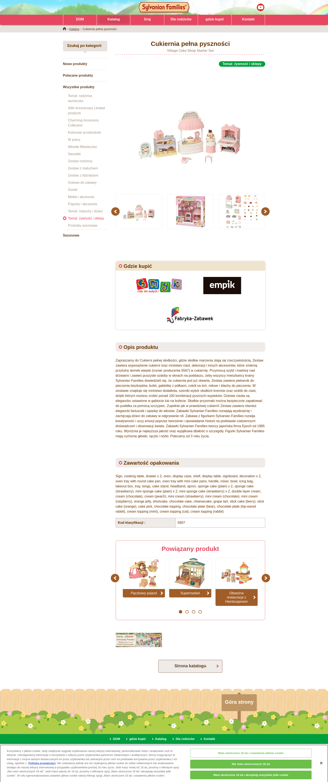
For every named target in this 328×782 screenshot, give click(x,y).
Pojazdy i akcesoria (82, 204)
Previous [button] (116, 211)
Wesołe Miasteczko (82, 147)
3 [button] (193, 611)
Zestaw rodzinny (80, 161)
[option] (190, 128)
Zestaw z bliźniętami (83, 175)
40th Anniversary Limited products (86, 110)
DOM (80, 19)
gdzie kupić (215, 19)
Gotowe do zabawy (82, 182)
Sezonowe (71, 235)
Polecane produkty (78, 75)
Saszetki (74, 154)
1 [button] (180, 611)
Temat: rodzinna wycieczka (80, 98)
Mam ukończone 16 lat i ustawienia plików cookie (251, 756)
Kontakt (248, 19)
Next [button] (265, 211)
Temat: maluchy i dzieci (85, 211)
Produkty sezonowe (83, 225)
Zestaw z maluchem (83, 168)
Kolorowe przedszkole (84, 132)
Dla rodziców (181, 19)
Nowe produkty (75, 64)
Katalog (113, 19)
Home (64, 28)
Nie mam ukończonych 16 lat (251, 767)
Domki (73, 190)
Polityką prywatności (42, 767)
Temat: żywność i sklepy (86, 218)
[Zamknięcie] (321, 766)
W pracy (74, 139)
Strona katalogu (190, 666)
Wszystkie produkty (79, 87)
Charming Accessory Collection (83, 122)
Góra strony (239, 702)
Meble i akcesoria (81, 197)
